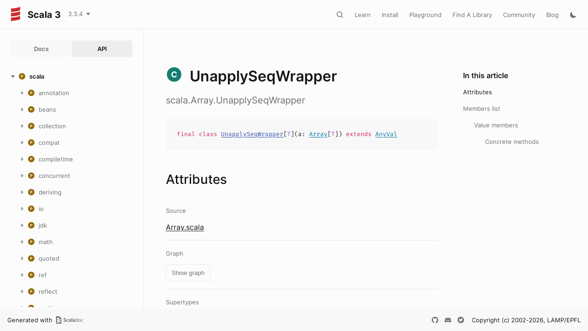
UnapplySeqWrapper (252, 134)
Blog (552, 14)
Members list (481, 108)
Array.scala (185, 227)
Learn (363, 14)
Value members (496, 125)
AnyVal (386, 134)
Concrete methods (512, 141)
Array (318, 134)
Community (519, 14)
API (102, 48)
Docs (41, 48)
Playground (425, 14)
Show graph (188, 272)
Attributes (477, 92)
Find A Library (472, 14)
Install (390, 14)
